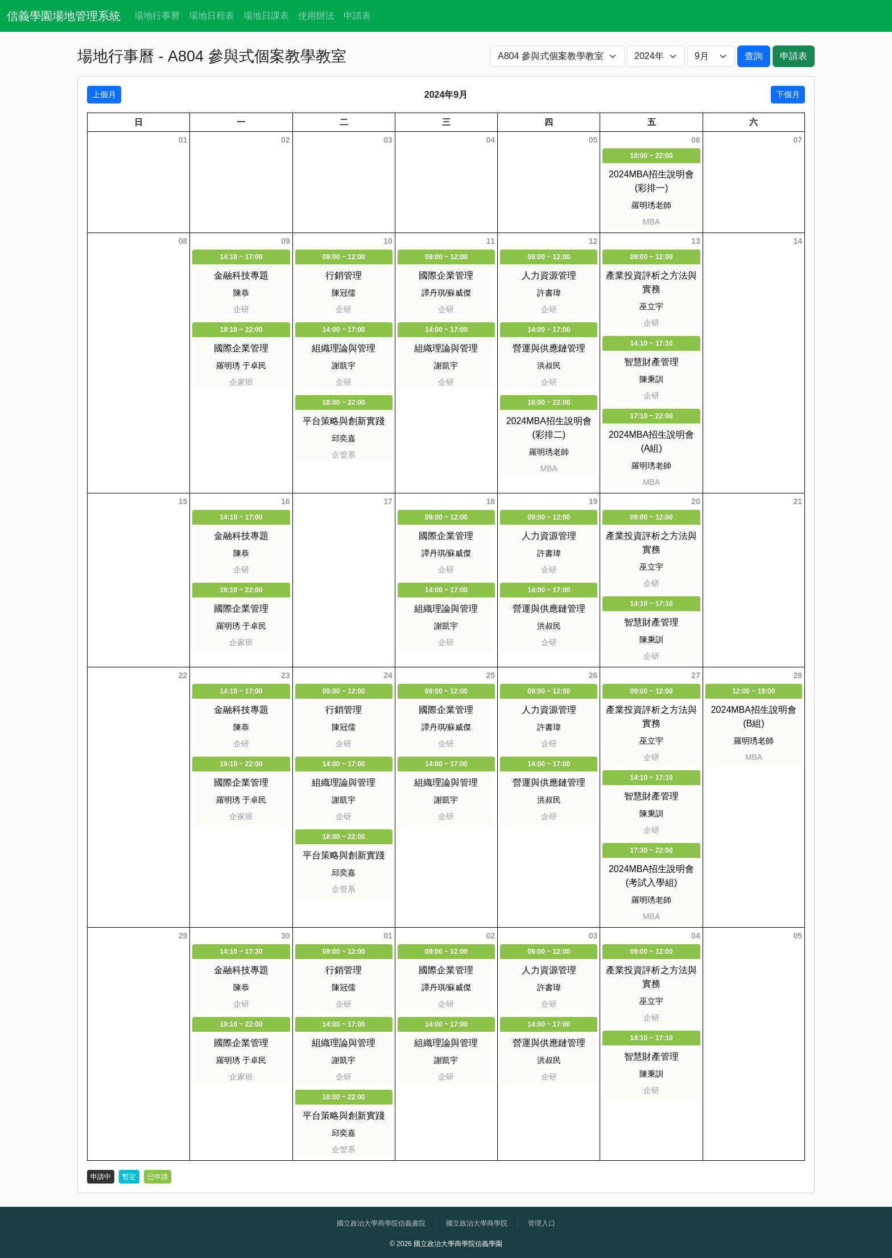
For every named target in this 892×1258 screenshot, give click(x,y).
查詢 (754, 56)
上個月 (104, 94)
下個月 (788, 94)
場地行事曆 (157, 15)
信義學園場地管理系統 (64, 16)
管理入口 (541, 1223)
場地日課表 (266, 15)
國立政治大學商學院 (476, 1223)
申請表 (357, 15)
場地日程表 (211, 15)
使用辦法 (316, 15)
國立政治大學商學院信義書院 (381, 1223)
